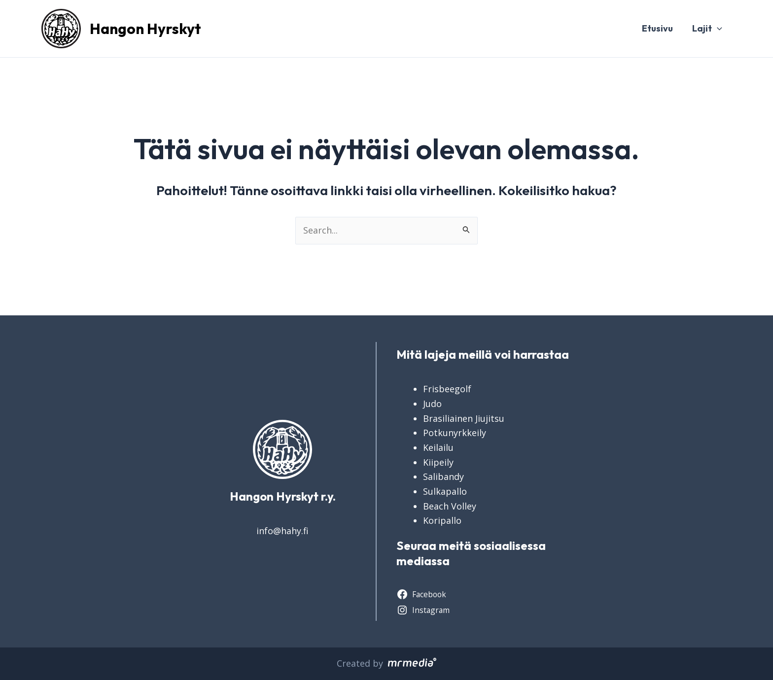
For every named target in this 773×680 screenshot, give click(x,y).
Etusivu (659, 28)
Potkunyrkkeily (454, 433)
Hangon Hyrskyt (145, 28)
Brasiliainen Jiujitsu (463, 418)
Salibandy (443, 476)
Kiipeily (438, 462)
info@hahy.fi (282, 531)
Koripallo (442, 520)
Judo (432, 403)
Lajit (708, 28)
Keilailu (438, 447)
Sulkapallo (445, 491)
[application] (717, 28)
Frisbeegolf (447, 389)
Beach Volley (449, 506)
